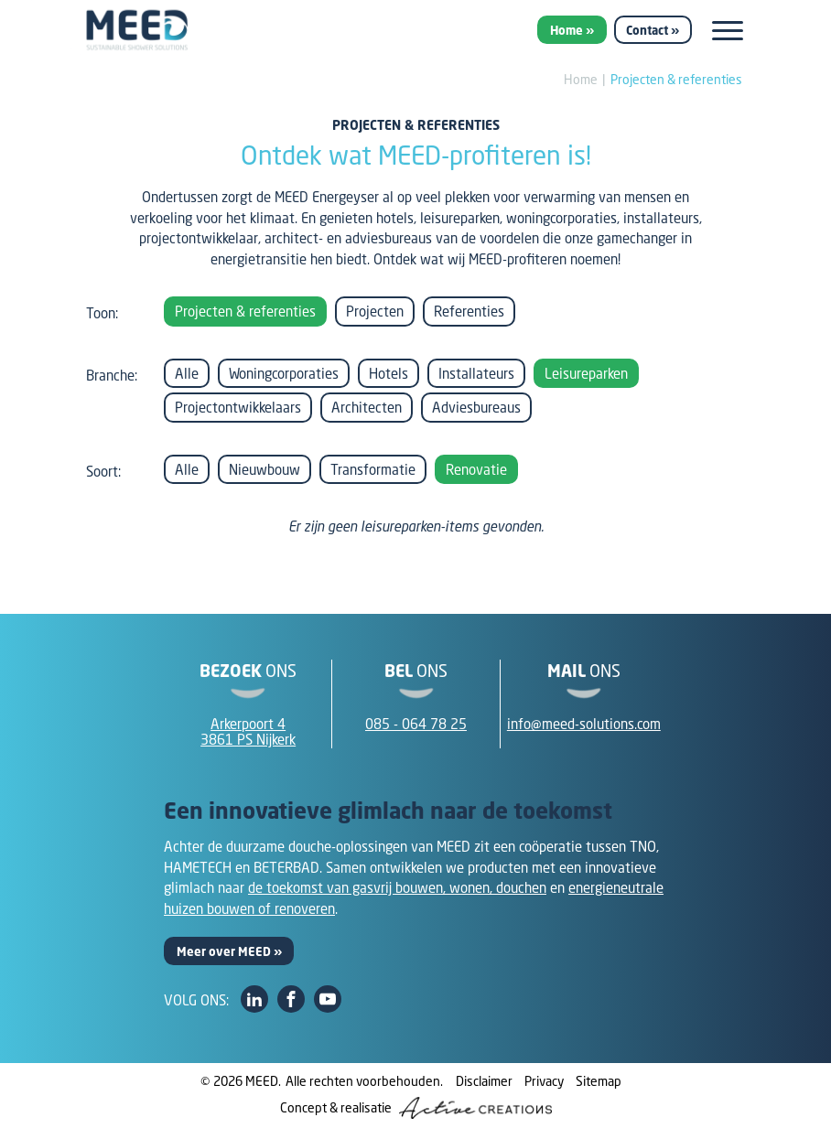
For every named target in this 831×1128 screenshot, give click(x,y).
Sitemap (598, 1081)
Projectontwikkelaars (238, 407)
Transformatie (373, 469)
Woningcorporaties (284, 373)
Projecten (375, 311)
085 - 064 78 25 (416, 723)
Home (566, 30)
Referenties (469, 311)
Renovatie (476, 469)
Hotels (388, 373)
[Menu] (727, 30)
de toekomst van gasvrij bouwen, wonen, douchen (397, 887)
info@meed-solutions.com (584, 723)
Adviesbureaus (476, 407)
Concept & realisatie (416, 1108)
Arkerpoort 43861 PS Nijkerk (248, 731)
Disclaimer (484, 1081)
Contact (647, 30)
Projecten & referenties (676, 79)
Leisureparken (586, 373)
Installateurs (476, 373)
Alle (187, 373)
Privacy (544, 1081)
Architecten (366, 407)
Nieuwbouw (264, 469)
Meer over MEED (224, 951)
